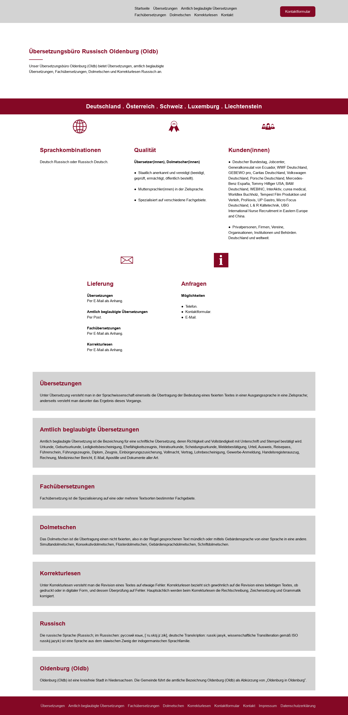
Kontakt (227, 15)
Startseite (142, 8)
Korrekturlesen (206, 15)
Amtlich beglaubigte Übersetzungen (209, 8)
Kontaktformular (226, 706)
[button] (297, 11)
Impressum (268, 706)
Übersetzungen (165, 8)
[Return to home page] (75, 11)
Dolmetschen (180, 15)
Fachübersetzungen (150, 15)
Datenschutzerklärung (298, 706)
